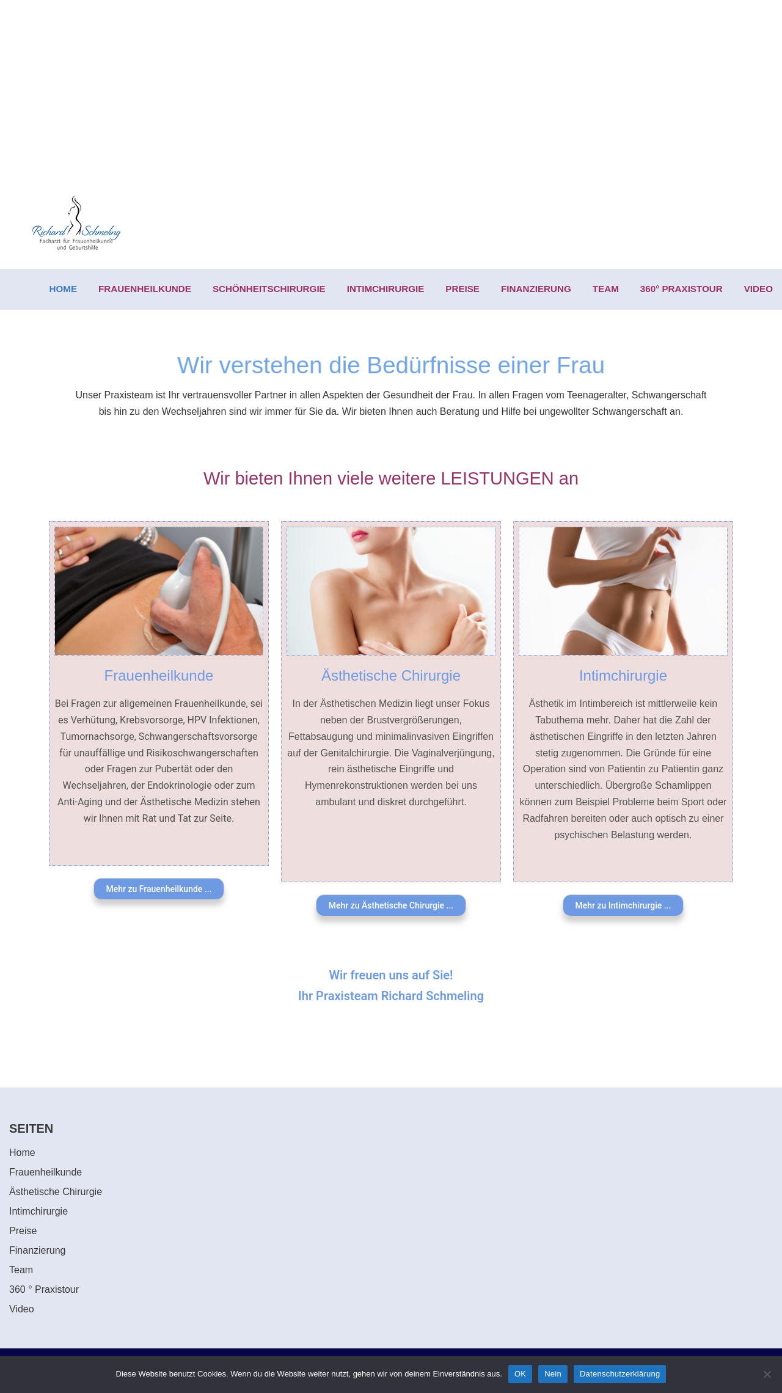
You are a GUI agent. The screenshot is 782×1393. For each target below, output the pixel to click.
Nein (552, 1373)
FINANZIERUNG (536, 288)
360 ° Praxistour (44, 1289)
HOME (63, 288)
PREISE (462, 288)
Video (21, 1309)
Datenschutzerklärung (620, 1373)
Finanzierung (37, 1250)
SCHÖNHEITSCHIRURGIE (269, 288)
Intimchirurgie (623, 675)
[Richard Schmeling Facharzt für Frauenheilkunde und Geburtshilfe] (76, 223)
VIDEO (758, 288)
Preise (23, 1231)
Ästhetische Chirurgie (391, 675)
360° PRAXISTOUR (681, 288)
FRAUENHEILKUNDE (144, 288)
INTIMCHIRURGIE (386, 288)
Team (21, 1270)
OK (520, 1373)
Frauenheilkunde (159, 675)
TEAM (606, 288)
